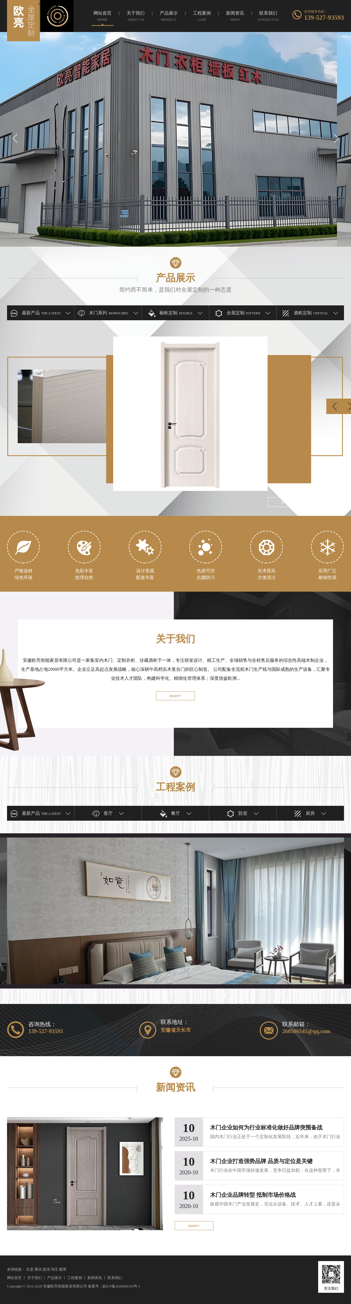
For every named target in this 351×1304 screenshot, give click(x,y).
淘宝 (54, 1269)
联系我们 (115, 1278)
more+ (175, 695)
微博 (62, 1269)
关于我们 (34, 1278)
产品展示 (54, 1278)
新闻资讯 (94, 1278)
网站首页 (14, 1278)
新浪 (46, 1269)
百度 (29, 1269)
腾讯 (38, 1269)
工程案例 (74, 1278)
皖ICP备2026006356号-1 (121, 1286)
